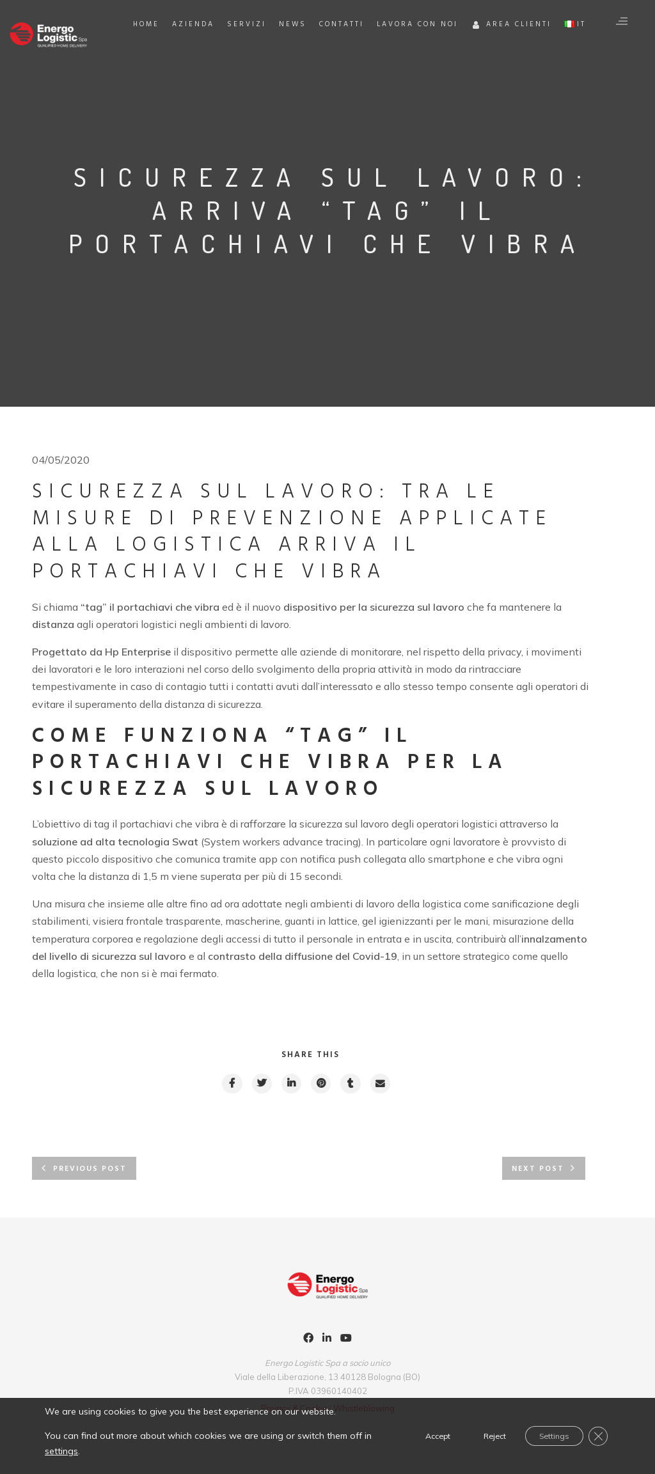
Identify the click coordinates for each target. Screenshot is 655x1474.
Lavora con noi (461, 65)
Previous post (90, 1171)
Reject (469, 1435)
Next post (538, 1171)
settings (108, 1450)
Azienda (237, 65)
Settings (543, 1435)
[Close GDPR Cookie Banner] (596, 1435)
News (337, 65)
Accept (398, 1435)
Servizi (290, 65)
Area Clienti (555, 66)
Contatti (385, 65)
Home (190, 65)
